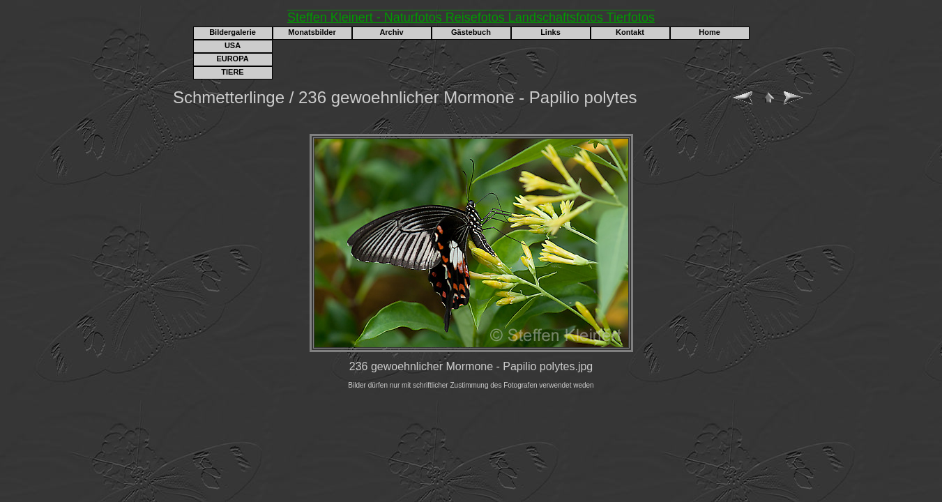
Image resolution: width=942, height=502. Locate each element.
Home (709, 32)
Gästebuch (471, 32)
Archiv (391, 32)
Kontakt (630, 32)
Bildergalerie (232, 32)
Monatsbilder (311, 32)
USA (233, 45)
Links (550, 32)
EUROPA (232, 58)
